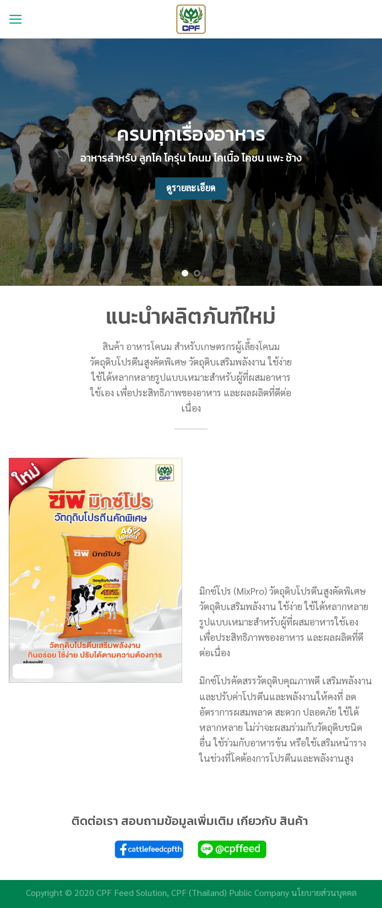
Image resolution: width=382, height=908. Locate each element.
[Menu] (15, 19)
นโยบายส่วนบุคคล (324, 892)
